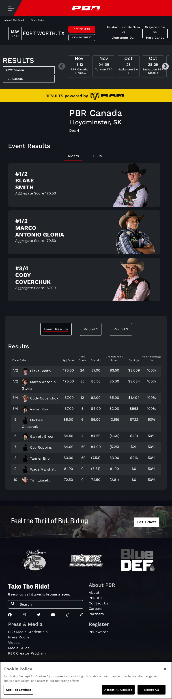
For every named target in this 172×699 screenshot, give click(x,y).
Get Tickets (82, 29)
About (94, 592)
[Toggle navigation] (11, 8)
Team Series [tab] (37, 20)
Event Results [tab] (56, 329)
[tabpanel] (86, 234)
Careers (95, 608)
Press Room (18, 637)
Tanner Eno (36, 458)
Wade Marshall (39, 469)
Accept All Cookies (118, 689)
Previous (62, 67)
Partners (96, 614)
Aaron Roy (35, 409)
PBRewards (98, 632)
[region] (86, 680)
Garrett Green (38, 436)
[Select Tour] (29, 79)
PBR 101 (95, 598)
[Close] (165, 669)
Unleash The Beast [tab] (14, 20)
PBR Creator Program (27, 653)
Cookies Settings (18, 689)
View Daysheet (82, 37)
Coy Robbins (37, 447)
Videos (13, 642)
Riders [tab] (73, 156)
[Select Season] (29, 70)
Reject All (151, 689)
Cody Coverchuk (40, 398)
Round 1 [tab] (91, 329)
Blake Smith (36, 371)
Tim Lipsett (36, 480)
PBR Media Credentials (27, 632)
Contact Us (98, 603)
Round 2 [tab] (121, 329)
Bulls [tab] (97, 156)
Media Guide (19, 648)
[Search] (50, 604)
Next (165, 67)
